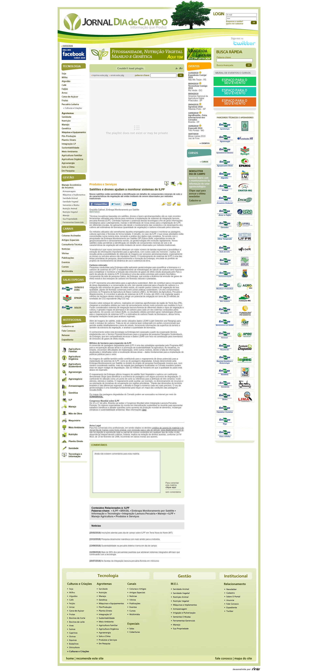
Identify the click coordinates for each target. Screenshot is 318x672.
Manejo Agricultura (102, 516)
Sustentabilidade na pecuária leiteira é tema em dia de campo (129, 546)
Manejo (162, 513)
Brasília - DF (197, 117)
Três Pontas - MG (196, 128)
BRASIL (124, 510)
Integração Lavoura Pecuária (138, 513)
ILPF (115, 510)
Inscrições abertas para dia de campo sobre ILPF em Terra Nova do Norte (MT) (137, 533)
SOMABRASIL (96, 397)
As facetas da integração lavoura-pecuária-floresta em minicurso (130, 561)
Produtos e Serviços (127, 516)
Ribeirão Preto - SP (197, 106)
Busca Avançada (225, 65)
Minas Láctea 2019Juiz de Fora (196, 136)
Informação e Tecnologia (105, 513)
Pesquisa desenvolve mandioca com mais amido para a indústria (130, 539)
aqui (144, 410)
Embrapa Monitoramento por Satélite (153, 510)
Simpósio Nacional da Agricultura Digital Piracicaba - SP (198, 97)
